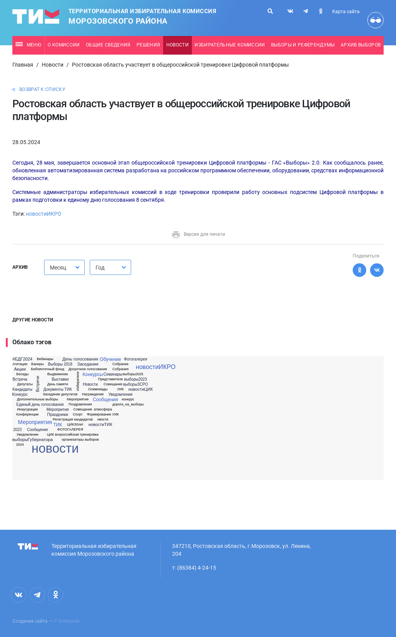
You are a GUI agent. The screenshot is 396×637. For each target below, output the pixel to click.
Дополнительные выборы (37, 399)
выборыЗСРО (135, 384)
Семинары (112, 374)
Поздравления (80, 404)
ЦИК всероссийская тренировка (72, 434)
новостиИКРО (43, 214)
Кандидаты (22, 389)
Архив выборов (361, 45)
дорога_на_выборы (127, 404)
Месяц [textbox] (58, 267)
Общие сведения (108, 45)
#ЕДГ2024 (22, 359)
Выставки (59, 379)
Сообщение (37, 430)
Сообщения (105, 399)
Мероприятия (35, 422)
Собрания (121, 369)
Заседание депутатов (60, 394)
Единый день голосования (39, 405)
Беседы (22, 374)
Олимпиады (98, 389)
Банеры (37, 364)
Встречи (38, 384)
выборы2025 (133, 374)
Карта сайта (346, 11)
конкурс (128, 399)
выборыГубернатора (32, 440)
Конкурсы (93, 374)
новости (55, 448)
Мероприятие (78, 399)
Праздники (57, 414)
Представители (110, 379)
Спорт (77, 414)
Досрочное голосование (87, 369)
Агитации (19, 364)
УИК (120, 389)
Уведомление (27, 434)
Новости (177, 45)
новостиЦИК (140, 389)
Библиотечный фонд (47, 369)
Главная (22, 65)
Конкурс (20, 394)
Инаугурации (27, 409)
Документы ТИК (57, 389)
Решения (148, 45)
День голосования (80, 359)
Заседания (88, 364)
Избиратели (78, 381)
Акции (20, 369)
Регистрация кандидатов (72, 419)
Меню (28, 45)
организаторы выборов (80, 439)
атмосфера (103, 409)
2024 (20, 444)
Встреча (20, 379)
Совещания (113, 384)
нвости (102, 419)
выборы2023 (135, 379)
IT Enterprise (66, 621)
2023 (17, 430)
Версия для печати (198, 234)
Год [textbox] (100, 267)
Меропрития (57, 410)
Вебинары (45, 359)
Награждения (93, 394)
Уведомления (120, 395)
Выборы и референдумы (303, 45)
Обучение (110, 359)
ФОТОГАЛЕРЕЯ (70, 429)
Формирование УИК (103, 414)
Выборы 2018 (60, 364)
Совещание (82, 409)
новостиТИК (101, 424)
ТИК (57, 424)
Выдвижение (57, 374)
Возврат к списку (42, 89)
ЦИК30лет (75, 424)
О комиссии (64, 45)
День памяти (57, 384)
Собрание (121, 364)
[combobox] (64, 267)
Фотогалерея (135, 359)
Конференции (27, 414)
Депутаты (25, 384)
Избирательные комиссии (230, 45)
